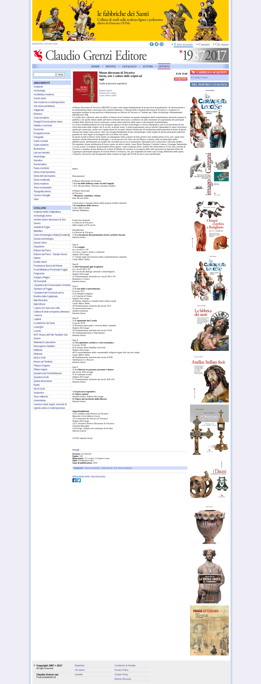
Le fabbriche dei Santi (44, 323)
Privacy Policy (121, 670)
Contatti (79, 674)
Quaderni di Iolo (41, 377)
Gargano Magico (42, 277)
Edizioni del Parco (42, 250)
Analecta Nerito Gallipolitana (47, 211)
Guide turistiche (41, 144)
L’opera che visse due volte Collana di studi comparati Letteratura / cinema (52, 312)
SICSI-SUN (39, 388)
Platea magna (40, 369)
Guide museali (107, 468)
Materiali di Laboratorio (45, 342)
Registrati (79, 665)
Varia (36, 199)
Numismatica (40, 164)
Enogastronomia (42, 133)
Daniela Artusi (105, 90)
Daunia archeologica (44, 238)
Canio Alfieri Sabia (107, 95)
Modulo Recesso (123, 679)
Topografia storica (42, 191)
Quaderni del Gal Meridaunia (48, 373)
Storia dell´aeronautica (44, 176)
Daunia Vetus (40, 242)
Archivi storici (40, 98)
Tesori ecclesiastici (92, 468)
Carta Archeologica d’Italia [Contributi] (52, 235)
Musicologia (39, 156)
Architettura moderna (44, 94)
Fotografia (38, 137)
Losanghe (38, 327)
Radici (37, 385)
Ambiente (38, 86)
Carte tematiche (41, 117)
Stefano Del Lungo (107, 93)
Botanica (38, 113)
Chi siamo (80, 670)
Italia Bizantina (41, 300)
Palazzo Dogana (42, 365)
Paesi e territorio (41, 168)
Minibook (38, 354)
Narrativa (38, 160)
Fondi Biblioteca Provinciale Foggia (50, 269)
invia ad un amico (98, 476)
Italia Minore (39, 304)
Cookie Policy (121, 674)
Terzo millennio (41, 396)
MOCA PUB (40, 357)
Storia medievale (42, 179)
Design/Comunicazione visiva (48, 121)
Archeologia (39, 90)
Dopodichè (39, 246)
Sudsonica (39, 392)
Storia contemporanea (44, 172)
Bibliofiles (38, 231)
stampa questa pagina (81, 476)
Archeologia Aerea (43, 215)
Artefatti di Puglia (42, 227)
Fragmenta (39, 273)
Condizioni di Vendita (125, 665)
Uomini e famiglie (42, 195)
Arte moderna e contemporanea (49, 102)
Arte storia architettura (123, 468)
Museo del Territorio (43, 361)
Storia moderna (41, 183)
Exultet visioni (40, 261)
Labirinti (37, 319)
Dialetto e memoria (43, 125)
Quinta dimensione (43, 381)
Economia (39, 129)
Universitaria (40, 400)
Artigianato (39, 110)
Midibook (38, 350)
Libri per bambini (42, 152)
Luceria (37, 330)
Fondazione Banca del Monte (48, 265)
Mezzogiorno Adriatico (44, 346)
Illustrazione (39, 148)
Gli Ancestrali (40, 281)
